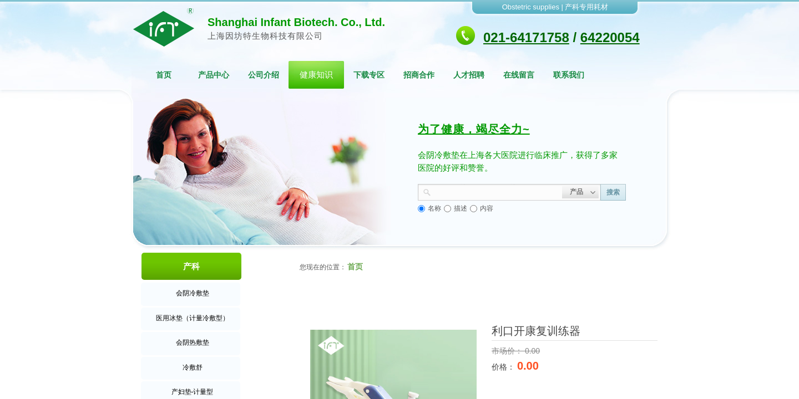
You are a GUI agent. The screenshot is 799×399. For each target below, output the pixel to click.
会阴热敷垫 (192, 342)
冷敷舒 (193, 367)
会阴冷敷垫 (192, 293)
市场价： (508, 350)
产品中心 (213, 74)
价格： (504, 366)
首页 (163, 74)
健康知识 (316, 74)
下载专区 (369, 74)
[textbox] (497, 191)
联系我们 (568, 74)
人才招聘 (468, 74)
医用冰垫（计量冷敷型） (192, 318)
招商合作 (418, 74)
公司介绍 (263, 74)
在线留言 (518, 74)
